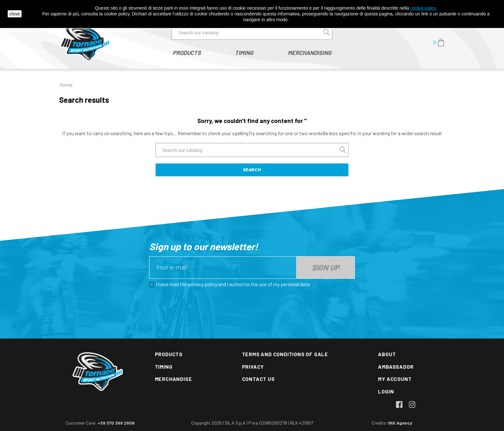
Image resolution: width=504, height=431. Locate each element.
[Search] (252, 32)
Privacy (253, 367)
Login (386, 391)
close (14, 13)
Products (169, 354)
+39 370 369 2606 (116, 423)
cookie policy (423, 8)
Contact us (258, 379)
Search (252, 169)
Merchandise (173, 379)
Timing (164, 367)
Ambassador (395, 367)
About (387, 354)
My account (394, 379)
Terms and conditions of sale (285, 354)
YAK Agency (400, 423)
